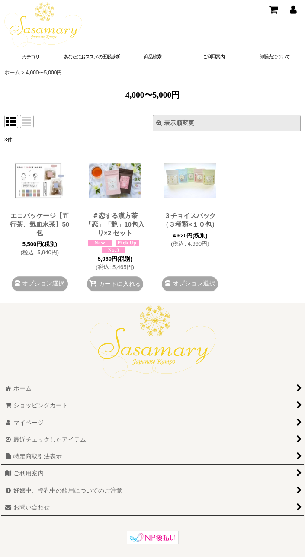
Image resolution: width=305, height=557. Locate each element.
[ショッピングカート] (273, 9)
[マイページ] (293, 9)
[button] (91, 56)
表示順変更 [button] (175, 122)
